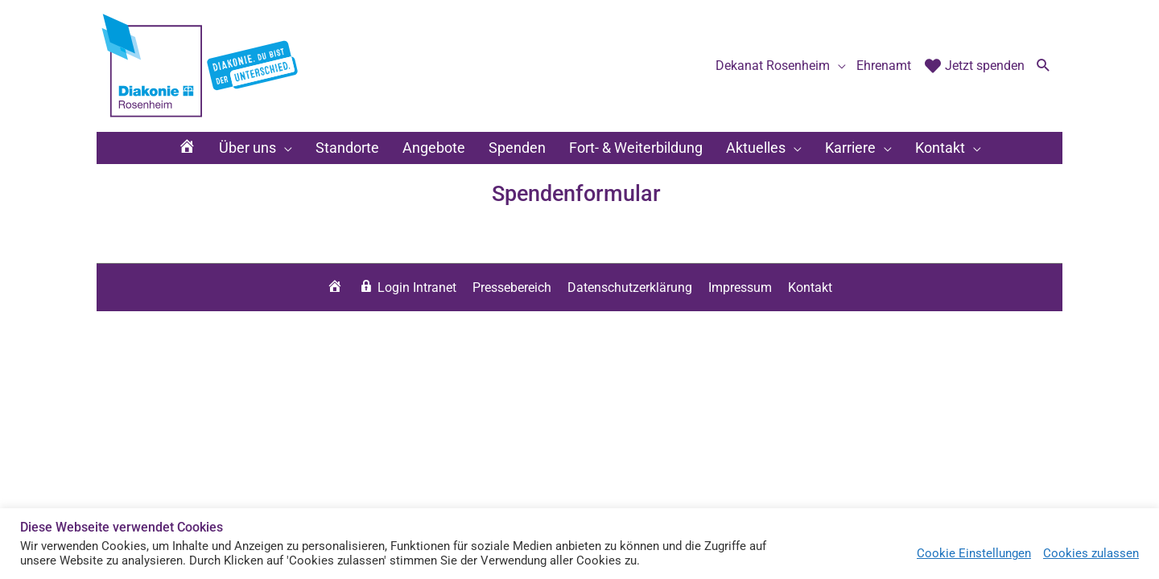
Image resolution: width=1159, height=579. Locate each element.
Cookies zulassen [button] (1091, 553)
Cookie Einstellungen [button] (974, 553)
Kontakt (810, 287)
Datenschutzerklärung (629, 287)
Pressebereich (511, 287)
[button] (1043, 66)
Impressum (740, 287)
